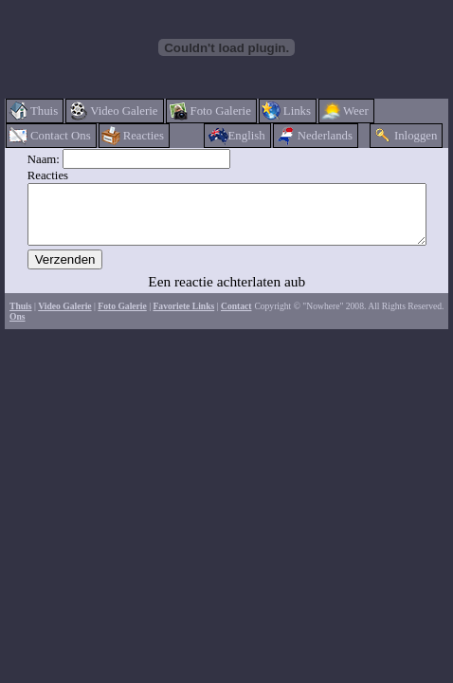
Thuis (20, 317)
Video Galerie (64, 317)
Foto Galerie (122, 317)
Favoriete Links (183, 317)
